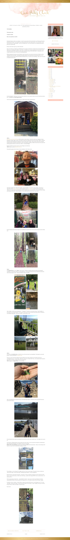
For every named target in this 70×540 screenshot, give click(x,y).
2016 (50, 93)
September (52, 82)
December (52, 79)
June (51, 85)
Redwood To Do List (18, 146)
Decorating (36, 1)
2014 (50, 95)
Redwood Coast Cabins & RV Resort (12, 139)
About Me (7, 1)
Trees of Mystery (30, 188)
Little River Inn (19, 355)
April (51, 88)
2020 (50, 74)
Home (2, 1)
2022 (50, 72)
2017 (50, 78)
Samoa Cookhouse (16, 188)
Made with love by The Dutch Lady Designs (39, 538)
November (52, 80)
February (52, 90)
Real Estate (20, 1)
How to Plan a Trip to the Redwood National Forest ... (54, 86)
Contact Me (13, 1)
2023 (50, 71)
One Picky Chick (27, 538)
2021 (50, 73)
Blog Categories (44, 1)
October (52, 81)
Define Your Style (28, 1)
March (51, 89)
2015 (50, 94)
